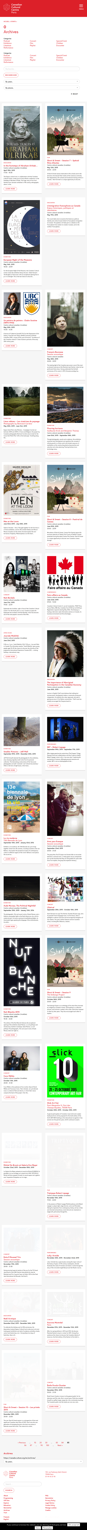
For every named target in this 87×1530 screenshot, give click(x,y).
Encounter (60, 45)
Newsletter (7, 1508)
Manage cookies (51, 1508)
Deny (38, 1528)
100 (47, 1445)
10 (35, 1442)
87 (31, 1445)
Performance (8, 47)
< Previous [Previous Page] (22, 1442)
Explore (6, 1503)
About (6, 1496)
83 (57, 1442)
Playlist (32, 45)
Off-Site (6, 1500)
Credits (48, 1510)
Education (7, 1505)
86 (25, 1445)
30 (46, 1442)
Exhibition (8, 43)
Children (59, 43)
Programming (8, 1498)
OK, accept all (73, 1525)
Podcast (7, 41)
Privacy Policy (50, 1500)
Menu (81, 9)
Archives (7, 1510)
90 (42, 1445)
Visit (5, 1513)
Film (31, 43)
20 (41, 1442)
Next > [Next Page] (60, 1445)
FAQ (46, 1496)
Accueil (6, 21)
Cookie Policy (50, 1505)
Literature (7, 45)
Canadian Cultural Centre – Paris (13, 9)
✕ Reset (74, 94)
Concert (33, 41)
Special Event (61, 41)
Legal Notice (49, 1503)
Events (13, 21)
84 (63, 1442)
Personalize (47, 1528)
